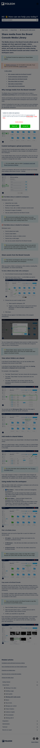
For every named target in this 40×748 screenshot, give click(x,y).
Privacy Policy (30, 116)
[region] (20, 120)
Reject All (14, 126)
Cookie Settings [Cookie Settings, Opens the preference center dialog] (19, 121)
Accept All (25, 126)
